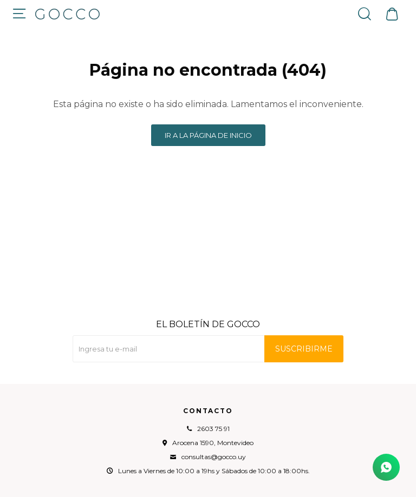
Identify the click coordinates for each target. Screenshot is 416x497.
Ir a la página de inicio (208, 135)
